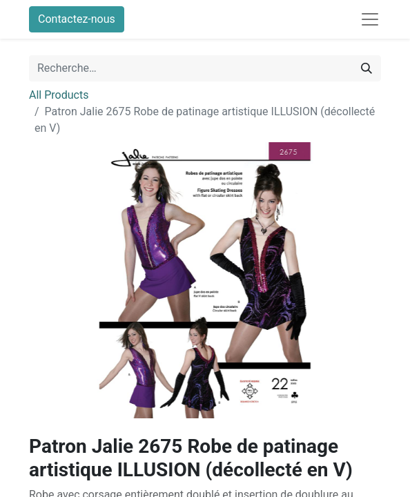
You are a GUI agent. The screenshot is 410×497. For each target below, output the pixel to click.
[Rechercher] (366, 68)
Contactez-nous (76, 19)
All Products (58, 94)
